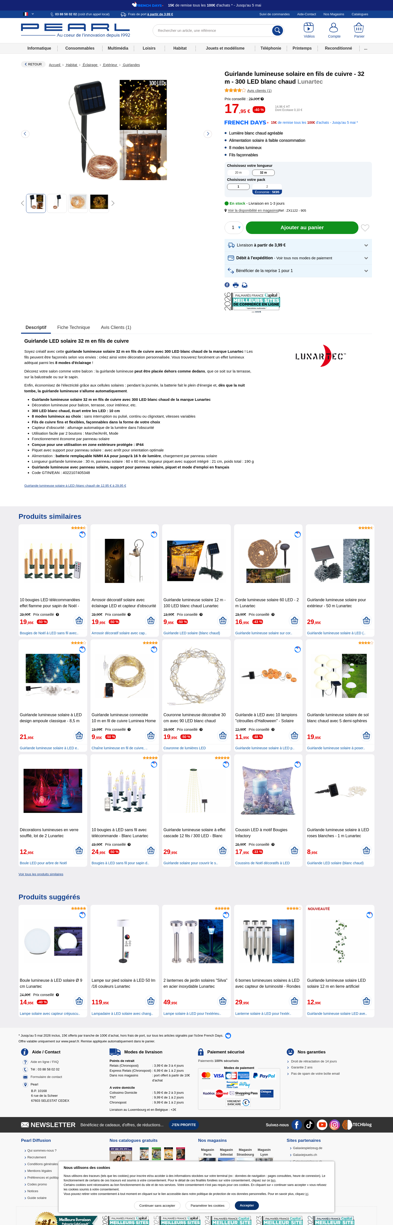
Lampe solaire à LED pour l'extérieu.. (192, 1014)
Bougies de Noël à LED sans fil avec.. (49, 633)
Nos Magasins (334, 14)
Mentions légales (39, 1171)
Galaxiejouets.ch (305, 1155)
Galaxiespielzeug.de (307, 1148)
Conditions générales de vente (49, 1164)
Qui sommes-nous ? (41, 1150)
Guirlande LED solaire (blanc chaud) (191, 633)
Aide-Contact (306, 14)
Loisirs (149, 48)
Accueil (55, 65)
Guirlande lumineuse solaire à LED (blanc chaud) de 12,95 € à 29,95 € (75, 485)
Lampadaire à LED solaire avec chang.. (122, 1014)
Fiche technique (73, 327)
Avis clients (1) (116, 327)
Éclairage (90, 65)
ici (307, 1194)
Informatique (39, 48)
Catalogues (360, 14)
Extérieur (110, 65)
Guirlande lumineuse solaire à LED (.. (336, 633)
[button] (252, 210)
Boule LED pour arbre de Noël (43, 863)
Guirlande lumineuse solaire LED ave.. (337, 1014)
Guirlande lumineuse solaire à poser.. (336, 748)
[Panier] (359, 31)
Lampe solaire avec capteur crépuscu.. (50, 1014)
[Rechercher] (277, 31)
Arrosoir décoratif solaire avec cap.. (119, 633)
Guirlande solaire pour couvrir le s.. (190, 863)
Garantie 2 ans (302, 1067)
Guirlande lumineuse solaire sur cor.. (263, 633)
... (365, 48)
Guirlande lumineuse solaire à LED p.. (264, 748)
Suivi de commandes (274, 14)
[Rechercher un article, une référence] (218, 30)
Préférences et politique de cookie (51, 1177)
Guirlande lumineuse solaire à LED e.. (49, 748)
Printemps (302, 48)
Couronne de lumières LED (184, 748)
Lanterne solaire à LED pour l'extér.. (263, 1014)
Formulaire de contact (46, 1077)
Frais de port (150, 14)
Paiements (218, 1061)
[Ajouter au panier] (302, 227)
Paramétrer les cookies (208, 1205)
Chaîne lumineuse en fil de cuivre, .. (120, 748)
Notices (32, 1191)
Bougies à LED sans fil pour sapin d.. (120, 863)
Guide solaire (37, 1198)
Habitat (180, 48)
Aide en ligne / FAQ (45, 1062)
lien (273, 1180)
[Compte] (334, 31)
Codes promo (37, 1184)
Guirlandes (131, 65)
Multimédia (118, 48)
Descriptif (36, 327)
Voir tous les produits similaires (41, 874)
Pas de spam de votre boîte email (315, 1073)
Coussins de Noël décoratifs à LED (262, 863)
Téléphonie (271, 48)
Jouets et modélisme (225, 48)
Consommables (79, 48)
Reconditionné (338, 48)
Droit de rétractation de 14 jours (314, 1061)
